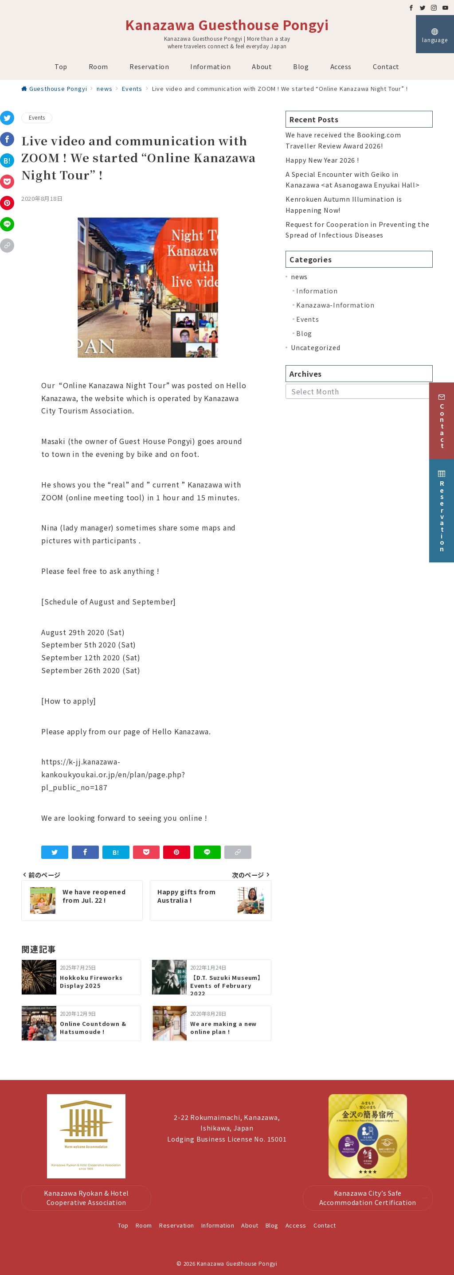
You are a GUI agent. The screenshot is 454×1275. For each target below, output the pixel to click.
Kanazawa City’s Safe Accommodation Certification (373, 1198)
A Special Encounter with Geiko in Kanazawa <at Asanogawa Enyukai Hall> (353, 179)
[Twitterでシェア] (7, 118)
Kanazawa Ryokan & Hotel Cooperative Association (86, 1198)
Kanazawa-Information (335, 304)
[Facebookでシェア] (7, 139)
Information (317, 290)
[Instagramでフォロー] (434, 8)
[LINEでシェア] (7, 224)
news (299, 276)
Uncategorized (315, 347)
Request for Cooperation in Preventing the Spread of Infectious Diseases (358, 229)
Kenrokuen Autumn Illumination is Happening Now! (344, 204)
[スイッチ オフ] (435, 34)
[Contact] (441, 415)
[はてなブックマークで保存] (7, 160)
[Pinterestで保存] (7, 203)
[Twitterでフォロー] (423, 8)
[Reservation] (441, 505)
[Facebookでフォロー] (411, 8)
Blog (304, 333)
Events (37, 117)
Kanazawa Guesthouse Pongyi (227, 24)
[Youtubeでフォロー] (445, 8)
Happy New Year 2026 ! (322, 160)
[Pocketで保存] (7, 182)
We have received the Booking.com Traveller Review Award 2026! (343, 140)
